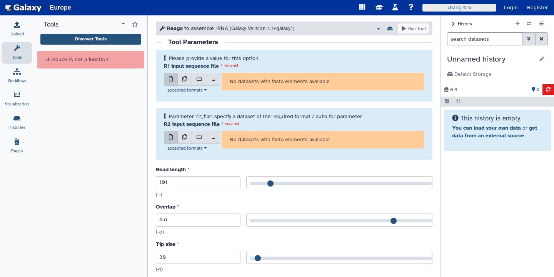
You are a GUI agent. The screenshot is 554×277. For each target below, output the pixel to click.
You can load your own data (486, 128)
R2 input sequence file (192, 124)
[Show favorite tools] (134, 24)
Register (537, 7)
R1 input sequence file (191, 66)
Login (511, 7)
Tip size (165, 244)
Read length (171, 169)
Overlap (165, 207)
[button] (490, 59)
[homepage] (23, 7)
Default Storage (469, 74)
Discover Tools (91, 39)
